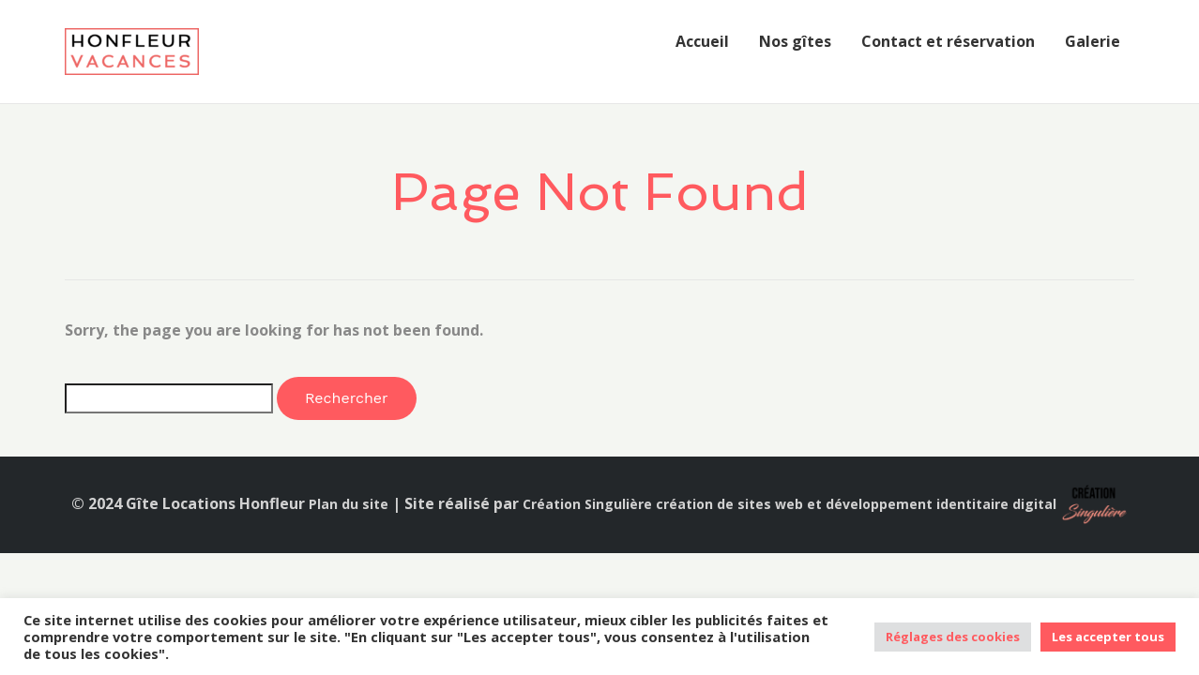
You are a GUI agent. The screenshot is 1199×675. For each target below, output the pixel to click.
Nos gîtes (795, 41)
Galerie (1092, 41)
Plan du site (348, 504)
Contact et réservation (948, 41)
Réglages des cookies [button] (953, 636)
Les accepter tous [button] (1108, 636)
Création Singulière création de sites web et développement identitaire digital (789, 504)
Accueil (702, 41)
